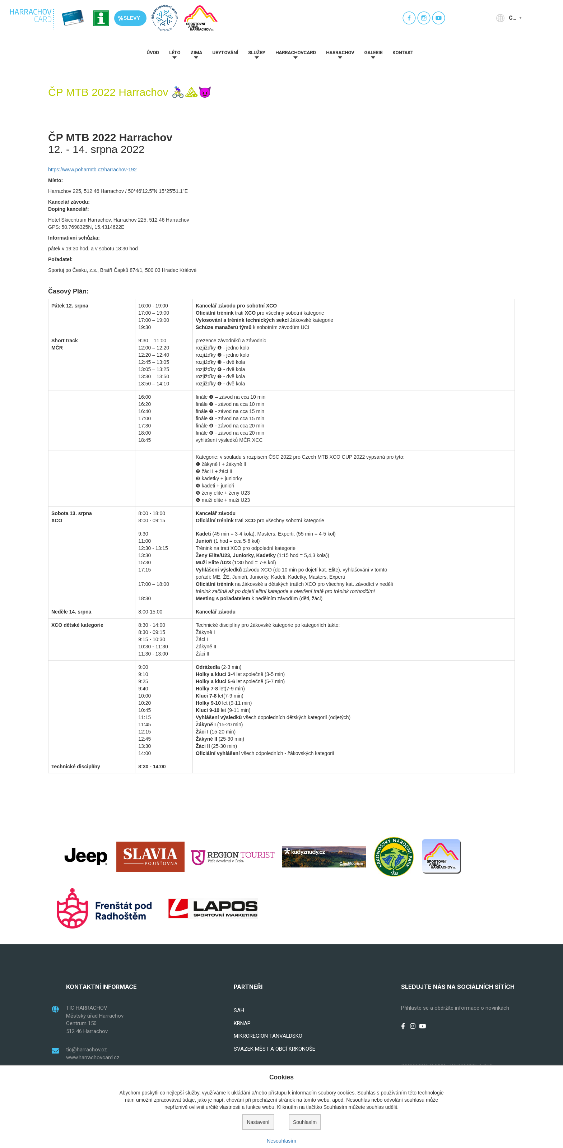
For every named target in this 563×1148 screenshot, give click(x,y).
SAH (239, 1010)
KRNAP (242, 1023)
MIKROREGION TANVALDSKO (268, 1036)
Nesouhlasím (281, 1141)
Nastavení (258, 1122)
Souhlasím (305, 1122)
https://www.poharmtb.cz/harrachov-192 (92, 169)
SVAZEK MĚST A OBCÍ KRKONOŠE (274, 1049)
